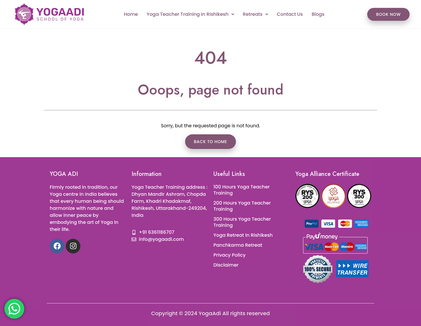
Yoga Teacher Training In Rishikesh (190, 14)
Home (131, 14)
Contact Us (290, 14)
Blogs (318, 14)
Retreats (255, 14)
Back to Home (210, 142)
